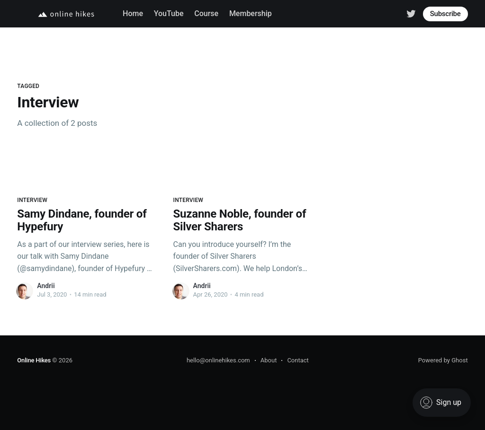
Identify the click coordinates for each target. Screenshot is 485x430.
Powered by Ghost (443, 360)
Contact (297, 360)
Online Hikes (34, 360)
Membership (250, 13)
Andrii (45, 286)
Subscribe (445, 13)
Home (133, 13)
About (268, 360)
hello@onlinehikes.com (218, 360)
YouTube (169, 13)
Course (206, 13)
